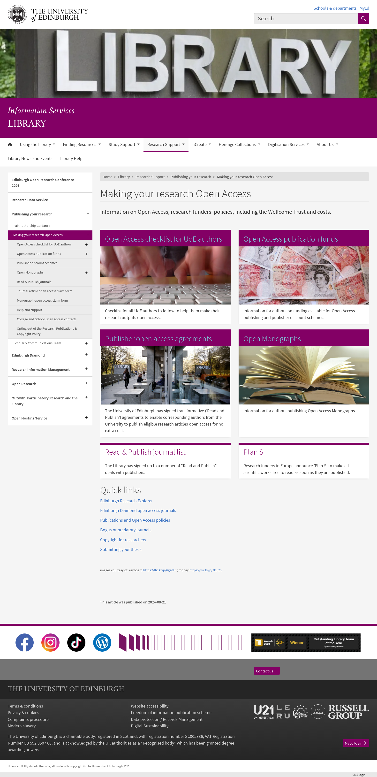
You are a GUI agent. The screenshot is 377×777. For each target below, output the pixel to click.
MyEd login (356, 743)
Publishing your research (32, 214)
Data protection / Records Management (167, 719)
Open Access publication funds (39, 253)
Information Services (41, 111)
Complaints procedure (28, 719)
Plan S (253, 452)
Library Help (71, 158)
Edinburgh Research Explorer (126, 500)
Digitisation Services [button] (287, 144)
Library (124, 176)
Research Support (150, 176)
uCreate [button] (200, 144)
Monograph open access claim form (42, 300)
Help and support (29, 310)
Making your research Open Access (38, 235)
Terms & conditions (25, 706)
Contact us (267, 671)
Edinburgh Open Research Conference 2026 (43, 182)
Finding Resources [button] (80, 144)
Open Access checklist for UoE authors (44, 244)
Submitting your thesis (121, 549)
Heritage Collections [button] (238, 144)
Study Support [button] (122, 144)
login (361, 775)
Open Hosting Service (29, 418)
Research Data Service (30, 199)
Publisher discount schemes (37, 263)
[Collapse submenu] (88, 214)
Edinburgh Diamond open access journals (138, 510)
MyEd (364, 8)
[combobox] (306, 18)
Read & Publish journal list (145, 452)
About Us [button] (326, 144)
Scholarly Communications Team (37, 343)
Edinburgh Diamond (28, 355)
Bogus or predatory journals (125, 530)
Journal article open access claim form (44, 291)
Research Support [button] (164, 144)
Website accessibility (149, 706)
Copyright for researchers (123, 539)
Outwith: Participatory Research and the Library (45, 401)
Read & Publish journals (34, 282)
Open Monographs (30, 272)
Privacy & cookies (23, 712)
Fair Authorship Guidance (32, 225)
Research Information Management (41, 369)
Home (107, 176)
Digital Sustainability (149, 726)
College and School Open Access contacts (46, 319)
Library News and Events (30, 158)
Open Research (24, 383)
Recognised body (158, 743)
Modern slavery (22, 726)
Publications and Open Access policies (135, 520)
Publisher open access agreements (158, 338)
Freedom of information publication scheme (171, 712)
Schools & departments (335, 8)
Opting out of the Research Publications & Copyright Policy (47, 331)
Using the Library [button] (36, 144)
